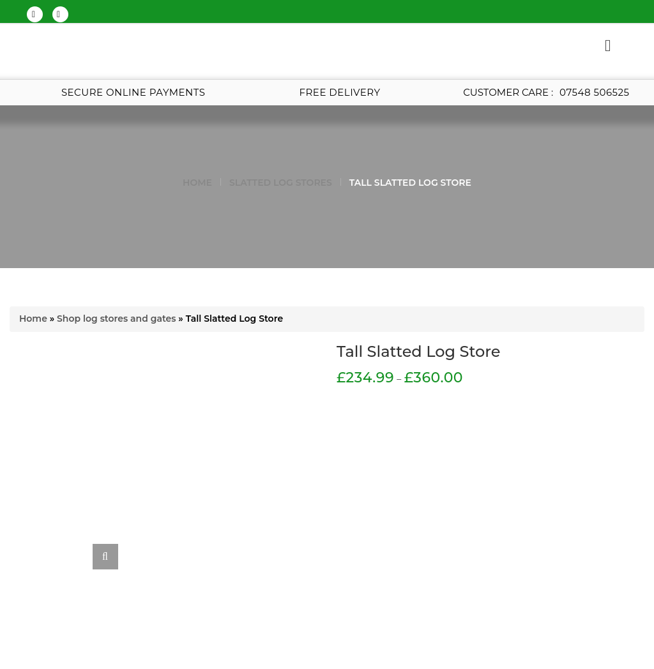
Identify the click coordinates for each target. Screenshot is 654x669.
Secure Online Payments (133, 92)
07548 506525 (594, 92)
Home (197, 182)
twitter (34, 14)
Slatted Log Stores (280, 182)
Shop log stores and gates (116, 318)
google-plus (59, 14)
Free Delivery (340, 92)
